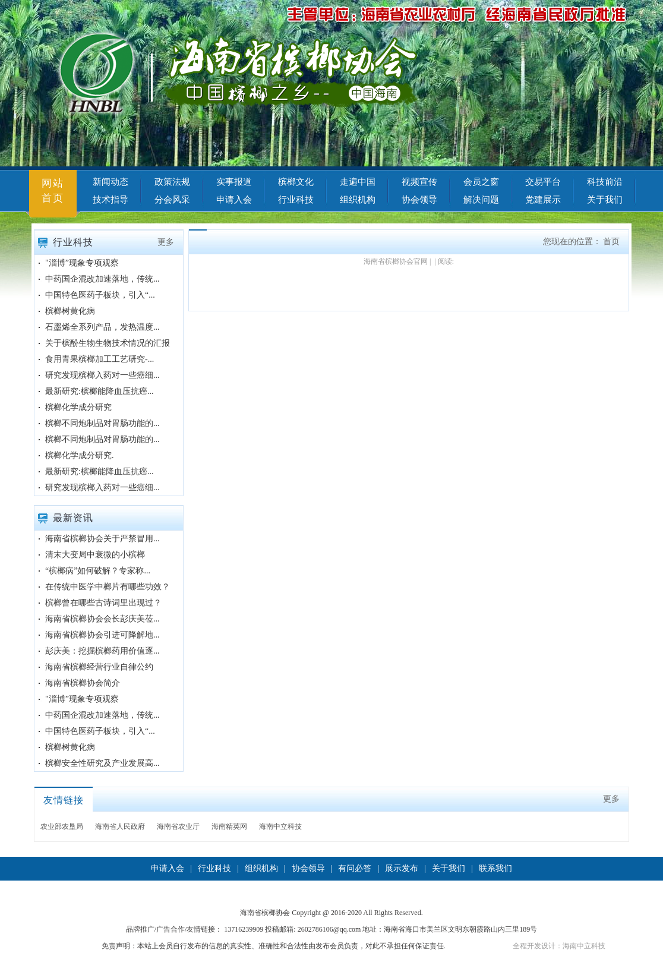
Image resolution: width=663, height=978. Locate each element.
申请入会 (234, 199)
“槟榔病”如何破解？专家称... (97, 570)
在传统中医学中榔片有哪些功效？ (107, 586)
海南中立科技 (280, 826)
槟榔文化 (296, 182)
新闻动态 (110, 182)
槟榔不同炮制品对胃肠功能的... (102, 423)
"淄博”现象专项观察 (82, 262)
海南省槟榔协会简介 (82, 683)
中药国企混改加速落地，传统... (102, 279)
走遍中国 (357, 182)
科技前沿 (605, 182)
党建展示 (543, 199)
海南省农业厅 (178, 826)
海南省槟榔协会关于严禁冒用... (102, 538)
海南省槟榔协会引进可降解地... (102, 634)
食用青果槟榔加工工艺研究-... (99, 359)
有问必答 (354, 868)
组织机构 (357, 199)
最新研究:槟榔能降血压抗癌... (99, 391)
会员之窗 (481, 182)
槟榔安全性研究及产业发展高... (102, 763)
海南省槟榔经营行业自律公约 (99, 666)
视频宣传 (419, 182)
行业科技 (296, 199)
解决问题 (481, 199)
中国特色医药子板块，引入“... (100, 295)
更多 (165, 242)
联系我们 (495, 868)
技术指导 (110, 199)
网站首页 (53, 191)
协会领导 (419, 199)
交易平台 (543, 182)
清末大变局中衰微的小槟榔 (95, 554)
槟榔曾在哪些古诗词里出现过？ (103, 602)
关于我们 (605, 199)
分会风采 (172, 199)
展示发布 (401, 868)
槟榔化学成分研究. (79, 455)
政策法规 (172, 182)
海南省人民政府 (120, 826)
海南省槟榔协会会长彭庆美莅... (102, 618)
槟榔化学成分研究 (78, 407)
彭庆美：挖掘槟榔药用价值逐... (102, 650)
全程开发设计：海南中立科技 (559, 946)
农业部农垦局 (61, 826)
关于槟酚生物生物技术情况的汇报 (107, 343)
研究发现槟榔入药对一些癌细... (102, 375)
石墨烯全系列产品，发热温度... (102, 327)
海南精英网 (229, 826)
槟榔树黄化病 (70, 311)
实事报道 (234, 182)
